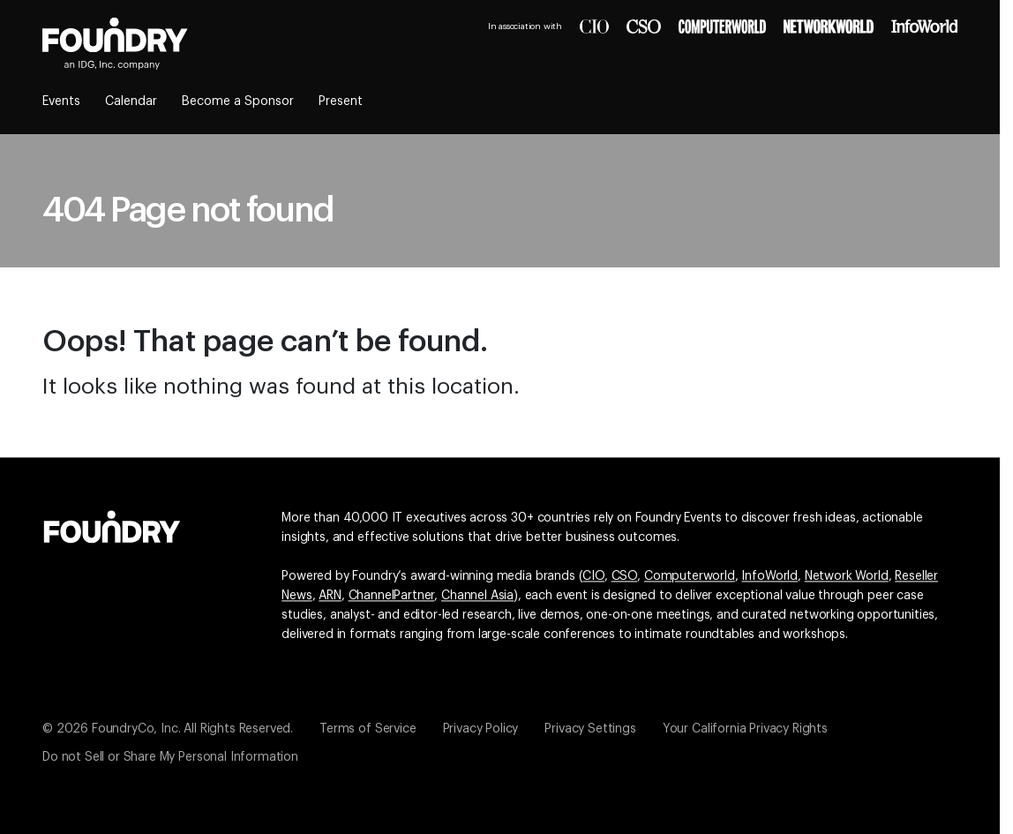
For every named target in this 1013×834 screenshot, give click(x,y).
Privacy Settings (589, 729)
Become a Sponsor (238, 101)
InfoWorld (769, 576)
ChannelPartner (392, 596)
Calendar (131, 101)
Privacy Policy (481, 729)
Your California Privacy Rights (745, 729)
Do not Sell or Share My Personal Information (170, 757)
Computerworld (689, 576)
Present (341, 101)
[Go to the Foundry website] (112, 524)
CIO (593, 576)
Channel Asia (477, 596)
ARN (330, 596)
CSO (625, 576)
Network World (847, 576)
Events (61, 101)
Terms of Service (367, 729)
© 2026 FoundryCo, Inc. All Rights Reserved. (167, 729)
